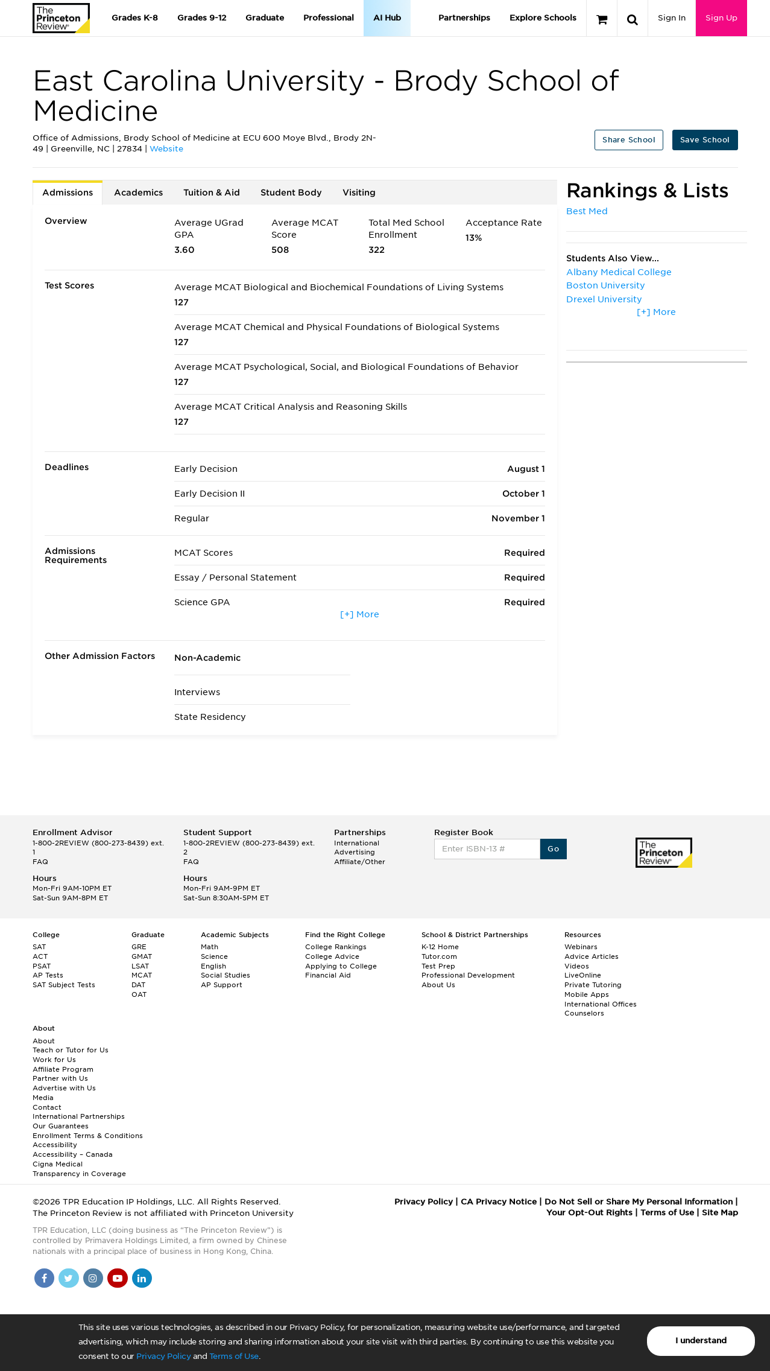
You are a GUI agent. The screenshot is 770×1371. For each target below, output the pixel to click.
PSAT (42, 966)
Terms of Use (234, 1356)
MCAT (141, 975)
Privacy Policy (163, 1356)
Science (214, 956)
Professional (328, 17)
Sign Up (721, 17)
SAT (39, 947)
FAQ (40, 861)
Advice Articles (591, 956)
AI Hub (387, 17)
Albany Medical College (619, 272)
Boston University (605, 285)
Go (553, 848)
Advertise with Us (64, 1088)
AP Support (221, 985)
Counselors (584, 1013)
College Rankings (336, 947)
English (213, 966)
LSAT (140, 966)
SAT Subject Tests (64, 985)
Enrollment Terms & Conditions (88, 1135)
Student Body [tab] (291, 192)
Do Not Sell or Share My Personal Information (638, 1201)
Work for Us (54, 1059)
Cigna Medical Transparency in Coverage (79, 1169)
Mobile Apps (586, 994)
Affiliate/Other (359, 861)
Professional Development (468, 975)
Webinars (581, 947)
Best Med (587, 211)
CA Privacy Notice (499, 1201)
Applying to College (341, 966)
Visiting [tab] (359, 192)
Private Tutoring (593, 985)
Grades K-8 (135, 17)
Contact (47, 1107)
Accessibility (55, 1144)
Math (209, 947)
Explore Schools (543, 17)
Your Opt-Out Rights (589, 1212)
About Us (438, 985)
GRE (139, 947)
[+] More (359, 614)
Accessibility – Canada (73, 1154)
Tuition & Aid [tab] (211, 192)
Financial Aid (328, 975)
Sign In (672, 17)
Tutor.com (439, 956)
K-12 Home (440, 947)
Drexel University (604, 299)
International (356, 843)
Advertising (354, 852)
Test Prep (438, 966)
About (44, 1041)
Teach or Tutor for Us (71, 1050)
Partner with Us (60, 1078)
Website (166, 148)
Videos (576, 966)
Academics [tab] (138, 192)
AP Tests (48, 975)
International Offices (600, 1004)
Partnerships (464, 17)
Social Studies (225, 975)
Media (43, 1097)
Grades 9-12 (201, 17)
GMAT (141, 956)
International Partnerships (79, 1116)
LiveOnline (582, 975)
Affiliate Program (63, 1069)
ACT (40, 956)
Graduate (264, 17)
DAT (138, 985)
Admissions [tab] (67, 192)
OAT (139, 994)
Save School (705, 139)
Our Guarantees (61, 1126)
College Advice (332, 956)
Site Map (720, 1212)
